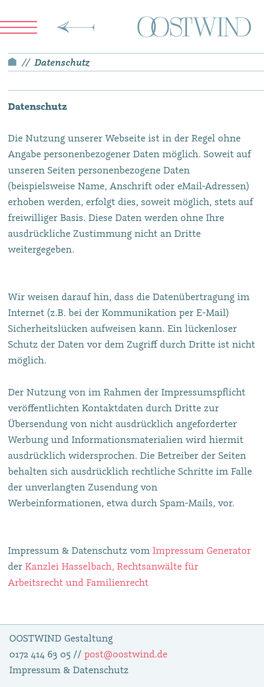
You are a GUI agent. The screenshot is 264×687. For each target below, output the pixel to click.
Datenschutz (61, 62)
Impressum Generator (202, 550)
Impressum (34, 669)
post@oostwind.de (125, 653)
